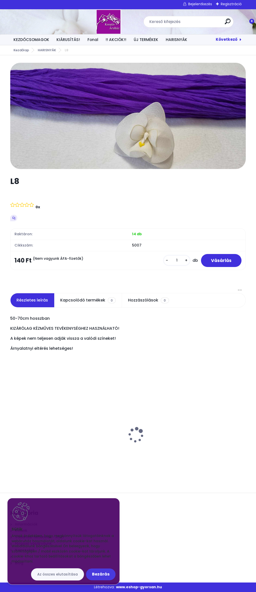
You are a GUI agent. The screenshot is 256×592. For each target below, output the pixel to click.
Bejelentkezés (200, 4)
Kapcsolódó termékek (88, 300)
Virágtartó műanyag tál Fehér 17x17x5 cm (43, 429)
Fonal (93, 39)
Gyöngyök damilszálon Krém (121, 422)
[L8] (128, 116)
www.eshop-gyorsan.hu (139, 587)
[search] (193, 23)
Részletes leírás (32, 300)
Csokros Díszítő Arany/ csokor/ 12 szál (206, 429)
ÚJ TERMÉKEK (146, 39)
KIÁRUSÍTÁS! (68, 39)
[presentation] (14, 427)
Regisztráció (231, 4)
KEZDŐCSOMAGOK (31, 39)
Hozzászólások (148, 300)
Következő (227, 39)
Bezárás (101, 574)
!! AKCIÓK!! (116, 39)
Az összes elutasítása (57, 574)
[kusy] (176, 260)
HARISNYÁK (176, 39)
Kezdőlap (21, 50)
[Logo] (41, 21)
